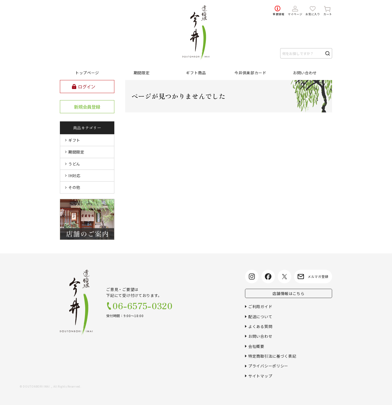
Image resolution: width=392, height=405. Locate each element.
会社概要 (256, 346)
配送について (260, 316)
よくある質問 (260, 326)
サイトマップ (260, 376)
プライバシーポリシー (268, 366)
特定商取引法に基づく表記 (272, 356)
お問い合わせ (260, 336)
